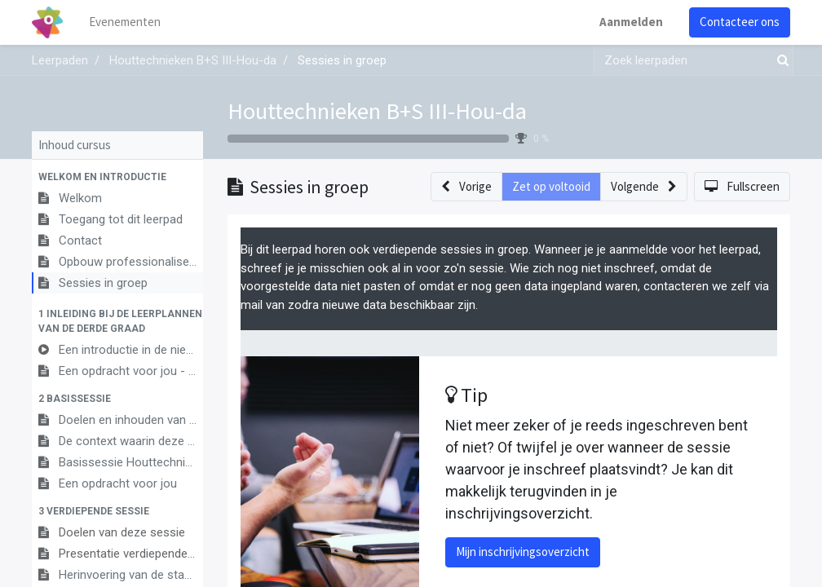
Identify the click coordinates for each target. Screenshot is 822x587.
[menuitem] (125, 22)
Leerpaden (60, 60)
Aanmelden (631, 21)
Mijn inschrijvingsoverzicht (523, 551)
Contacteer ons (740, 21)
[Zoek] (780, 61)
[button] (117, 177)
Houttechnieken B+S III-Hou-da (377, 111)
